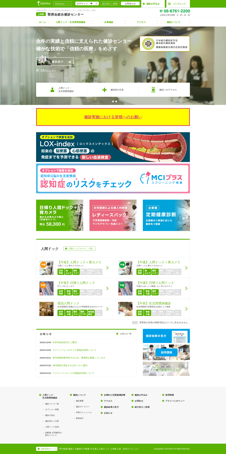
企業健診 (108, 22)
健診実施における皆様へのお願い (113, 117)
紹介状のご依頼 (110, 3)
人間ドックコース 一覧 (80, 248)
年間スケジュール (84, 412)
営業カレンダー (48, 70)
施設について (174, 22)
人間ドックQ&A (52, 427)
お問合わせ (130, 3)
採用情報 (169, 395)
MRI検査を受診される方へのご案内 (63, 365)
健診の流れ (50, 415)
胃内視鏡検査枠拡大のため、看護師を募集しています (72, 357)
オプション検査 (52, 409)
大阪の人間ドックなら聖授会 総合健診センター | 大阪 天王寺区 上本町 (66, 10)
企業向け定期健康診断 (114, 395)
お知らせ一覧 (126, 334)
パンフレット (177, 3)
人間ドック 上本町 (108, 449)
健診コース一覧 (52, 404)
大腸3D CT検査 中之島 (86, 449)
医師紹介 (80, 418)
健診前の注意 (113, 90)
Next (221, 65)
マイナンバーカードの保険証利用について (66, 373)
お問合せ (139, 401)
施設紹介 (54, 61)
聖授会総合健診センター (66, 14)
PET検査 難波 (66, 449)
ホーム (42, 22)
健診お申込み (153, 4)
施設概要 (80, 401)
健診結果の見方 (111, 407)
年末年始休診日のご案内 (58, 342)
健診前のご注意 (52, 421)
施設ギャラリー (83, 407)
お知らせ (108, 413)
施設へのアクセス (164, 90)
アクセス (141, 22)
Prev (4, 65)
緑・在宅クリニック (128, 449)
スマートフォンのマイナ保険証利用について (68, 350)
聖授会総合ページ (62, 4)
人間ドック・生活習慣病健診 (71, 22)
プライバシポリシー (175, 401)
